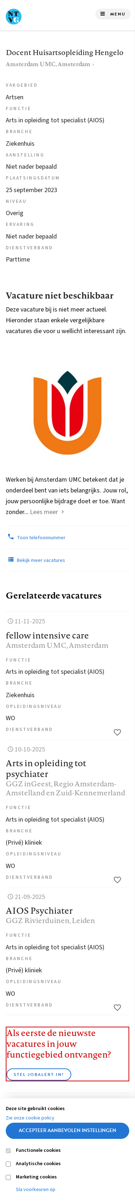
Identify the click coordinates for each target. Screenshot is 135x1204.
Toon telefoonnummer (36, 537)
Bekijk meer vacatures (35, 560)
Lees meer (44, 512)
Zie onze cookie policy (30, 1118)
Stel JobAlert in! (39, 1074)
